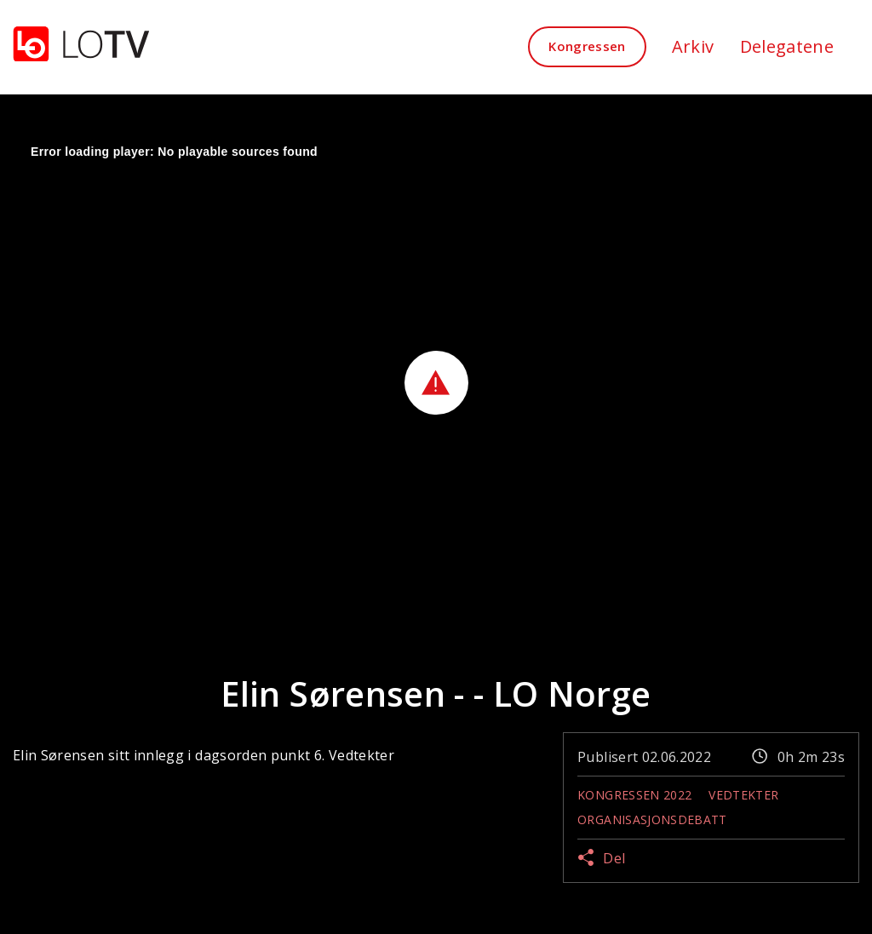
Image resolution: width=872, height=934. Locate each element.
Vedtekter (743, 795)
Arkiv (693, 46)
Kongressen (587, 45)
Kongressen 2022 (634, 795)
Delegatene (787, 46)
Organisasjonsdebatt (652, 819)
